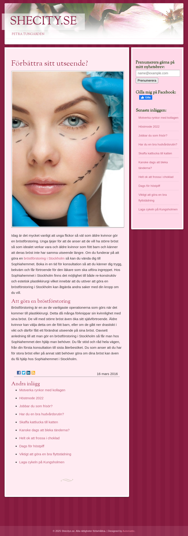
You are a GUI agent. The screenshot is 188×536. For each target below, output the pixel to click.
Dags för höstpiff (31, 446)
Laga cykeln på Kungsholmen (41, 462)
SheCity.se (43, 21)
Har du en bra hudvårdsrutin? (41, 414)
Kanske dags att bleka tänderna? (44, 430)
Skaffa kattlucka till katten (38, 422)
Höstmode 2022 (31, 398)
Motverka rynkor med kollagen (42, 390)
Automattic (129, 531)
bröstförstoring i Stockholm (45, 258)
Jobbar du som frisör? (36, 406)
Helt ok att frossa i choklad (39, 438)
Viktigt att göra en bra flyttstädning (45, 454)
